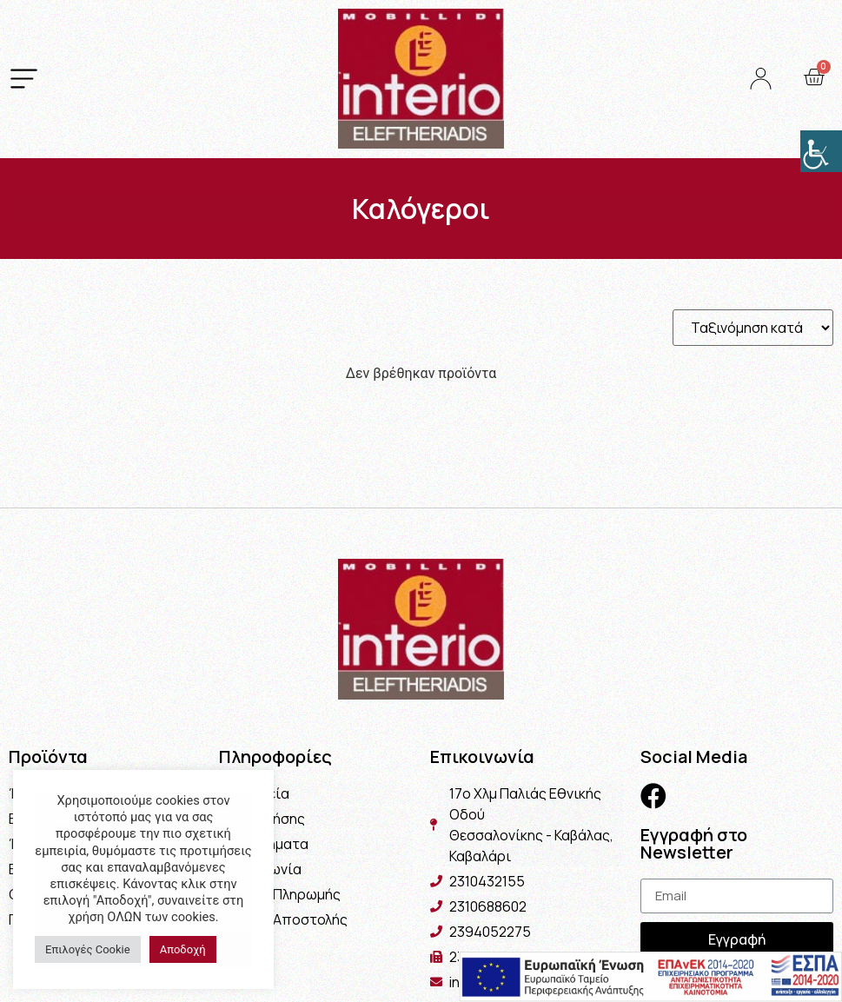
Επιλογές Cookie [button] (87, 949)
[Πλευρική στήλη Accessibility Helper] (821, 151)
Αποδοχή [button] (183, 949)
